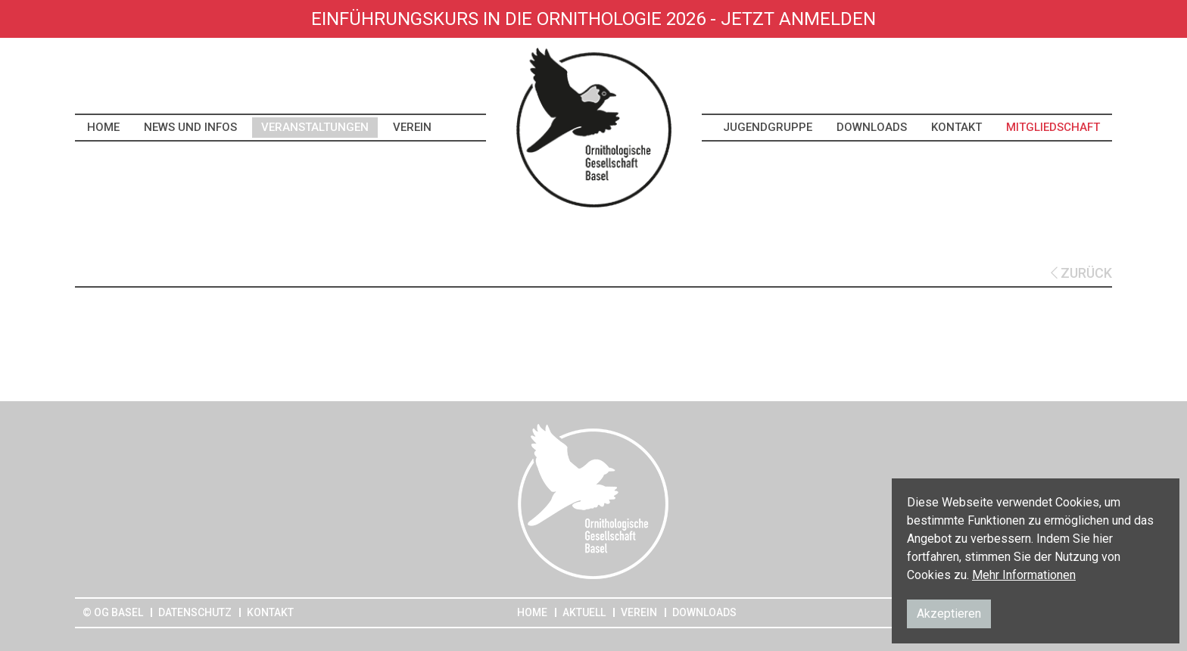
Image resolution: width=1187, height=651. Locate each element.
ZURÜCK (1081, 273)
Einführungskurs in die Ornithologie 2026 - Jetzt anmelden (593, 19)
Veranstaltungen (315, 127)
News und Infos (190, 127)
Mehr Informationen (1024, 575)
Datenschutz (195, 612)
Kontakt (956, 127)
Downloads (872, 127)
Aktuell (584, 612)
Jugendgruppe (767, 127)
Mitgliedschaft (1053, 127)
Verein (412, 127)
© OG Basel (113, 612)
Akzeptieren (949, 613)
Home (103, 127)
